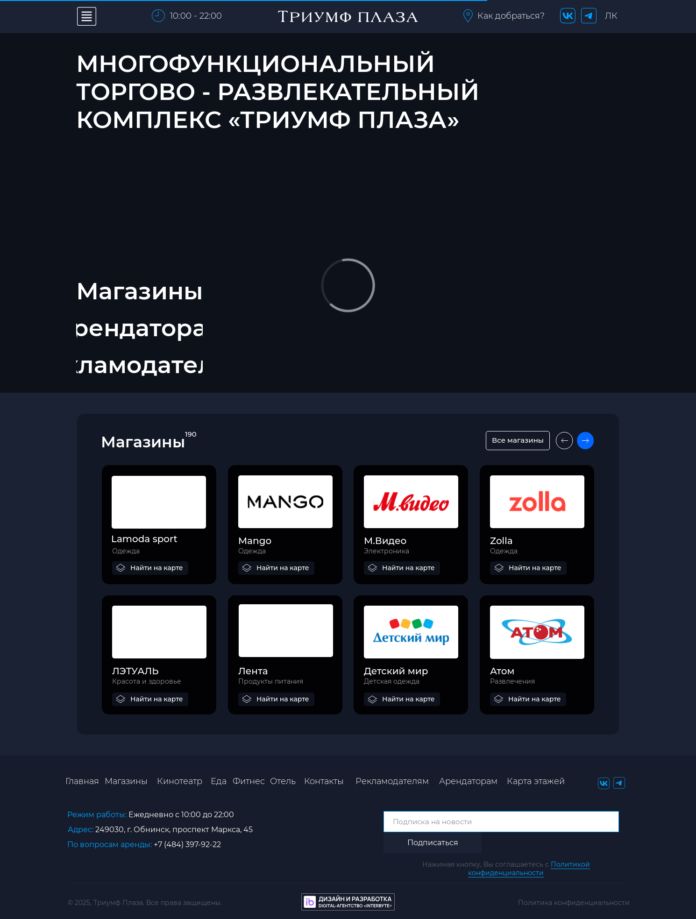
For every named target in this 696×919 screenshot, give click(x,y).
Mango (254, 540)
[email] (501, 821)
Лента (253, 671)
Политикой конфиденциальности (529, 868)
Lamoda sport (144, 538)
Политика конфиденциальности (574, 902)
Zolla (501, 540)
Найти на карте (156, 568)
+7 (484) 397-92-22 (187, 844)
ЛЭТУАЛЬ (135, 671)
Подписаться (432, 842)
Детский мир (396, 671)
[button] (468, 15)
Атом (502, 671)
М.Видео (385, 540)
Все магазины (518, 440)
